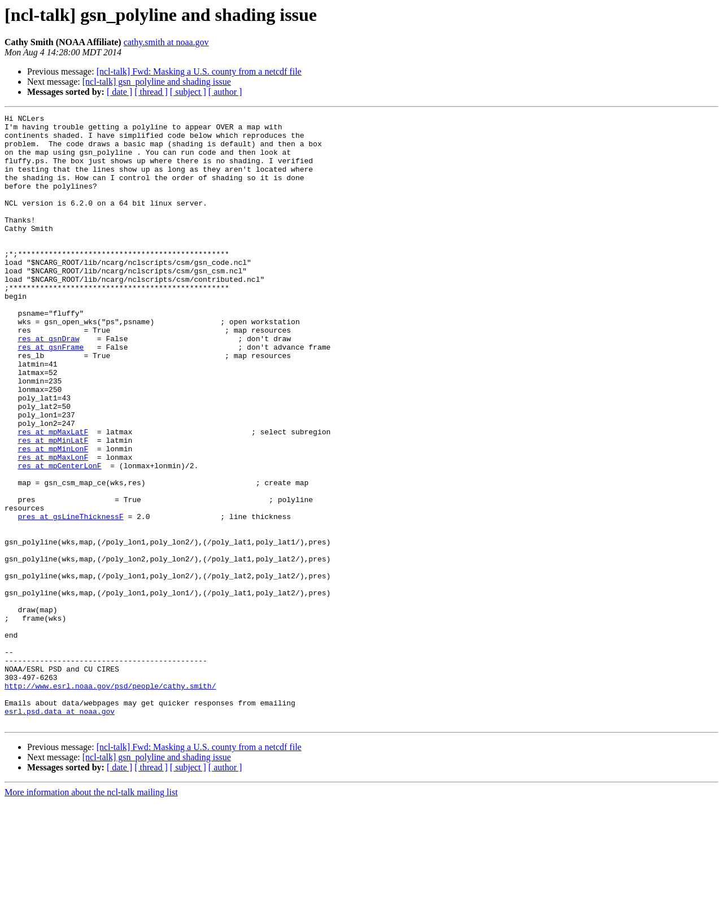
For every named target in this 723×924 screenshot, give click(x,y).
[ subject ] (188, 92)
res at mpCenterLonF (59, 536)
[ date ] (119, 92)
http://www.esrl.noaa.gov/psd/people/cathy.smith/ (110, 801)
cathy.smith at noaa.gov (166, 42)
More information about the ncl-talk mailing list (91, 914)
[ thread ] (151, 92)
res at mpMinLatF (53, 506)
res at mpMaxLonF (53, 526)
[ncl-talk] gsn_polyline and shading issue (156, 81)
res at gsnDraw (48, 384)
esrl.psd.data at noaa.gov (60, 831)
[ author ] (225, 92)
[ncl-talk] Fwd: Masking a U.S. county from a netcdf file (199, 71)
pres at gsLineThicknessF (70, 597)
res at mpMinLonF (53, 516)
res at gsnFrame (51, 394)
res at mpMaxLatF (53, 496)
